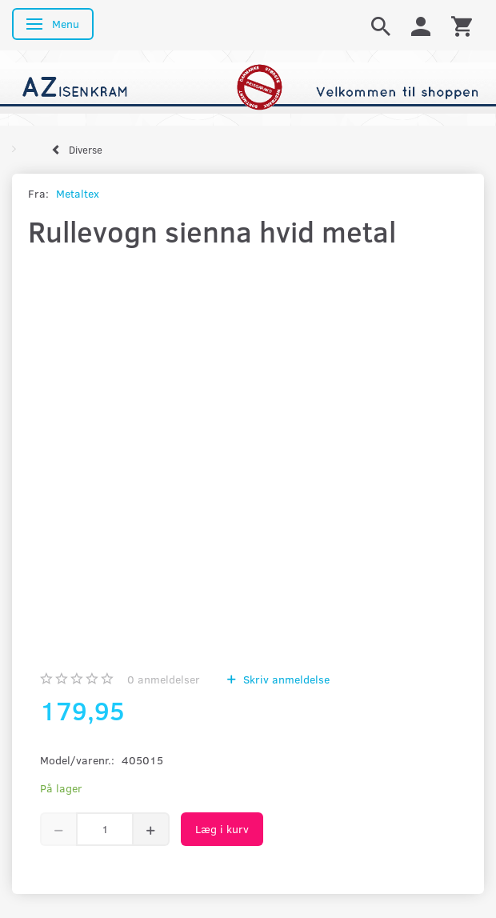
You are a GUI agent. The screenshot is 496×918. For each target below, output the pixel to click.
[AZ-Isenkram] (248, 86)
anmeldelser (163, 679)
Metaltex (77, 193)
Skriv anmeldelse (285, 679)
